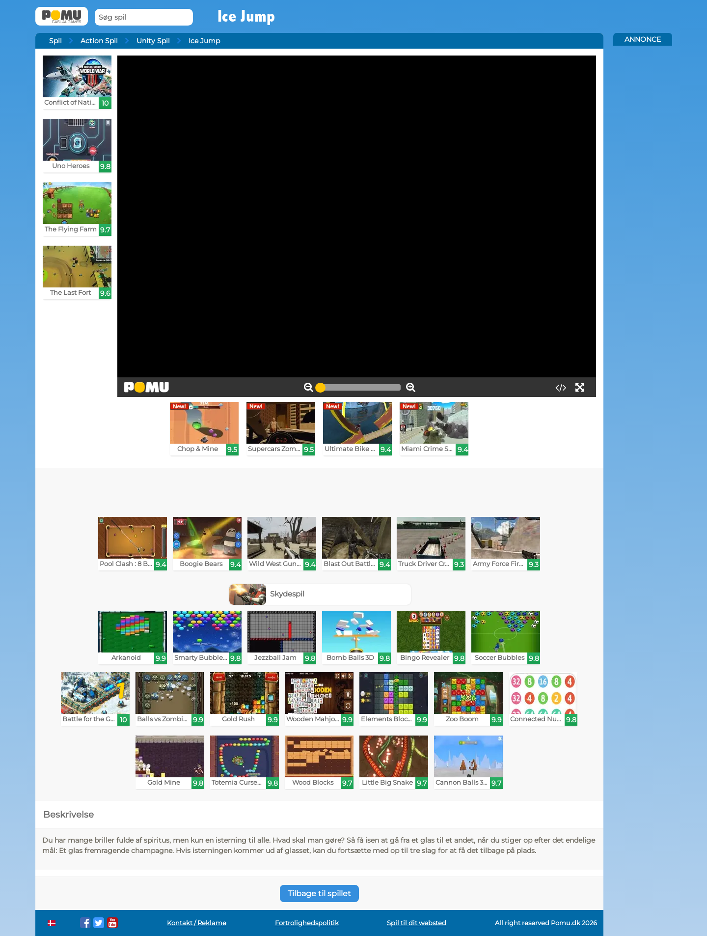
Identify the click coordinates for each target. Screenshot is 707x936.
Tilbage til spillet (319, 893)
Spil (55, 40)
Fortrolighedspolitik (307, 923)
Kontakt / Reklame (196, 923)
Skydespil (267, 593)
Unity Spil (153, 40)
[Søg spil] (144, 17)
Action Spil (99, 40)
